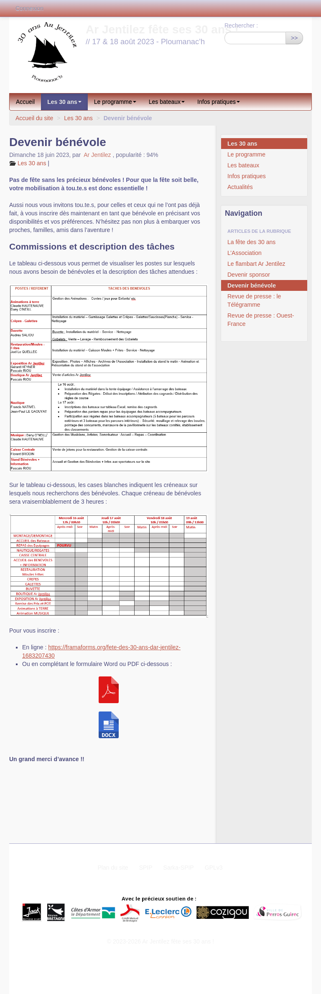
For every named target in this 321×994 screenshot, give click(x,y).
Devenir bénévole (251, 285)
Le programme (115, 101)
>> (294, 38)
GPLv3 (214, 867)
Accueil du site (34, 118)
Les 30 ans (64, 101)
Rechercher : (241, 25)
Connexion (29, 8)
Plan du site (112, 867)
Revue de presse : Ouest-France (260, 319)
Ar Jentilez (97, 154)
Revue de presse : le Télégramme (254, 300)
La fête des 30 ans (251, 242)
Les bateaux (167, 101)
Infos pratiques (218, 101)
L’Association (244, 253)
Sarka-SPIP (178, 867)
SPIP (146, 867)
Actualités (240, 187)
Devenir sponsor (248, 274)
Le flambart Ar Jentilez (256, 263)
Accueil (25, 101)
